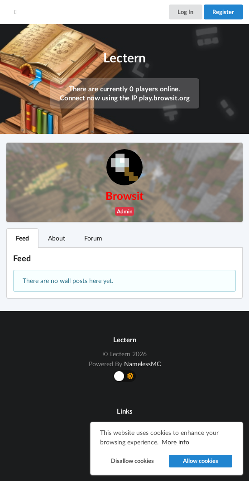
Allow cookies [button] (200, 460)
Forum (93, 238)
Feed (22, 238)
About (56, 238)
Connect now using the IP (125, 98)
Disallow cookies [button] (132, 460)
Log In (185, 11)
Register (223, 11)
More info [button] (175, 442)
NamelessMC (142, 364)
